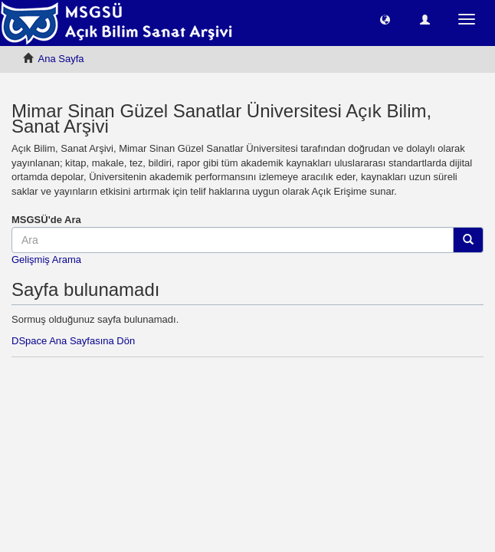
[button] (385, 18)
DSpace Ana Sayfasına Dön (73, 341)
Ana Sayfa (61, 58)
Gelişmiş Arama (46, 259)
